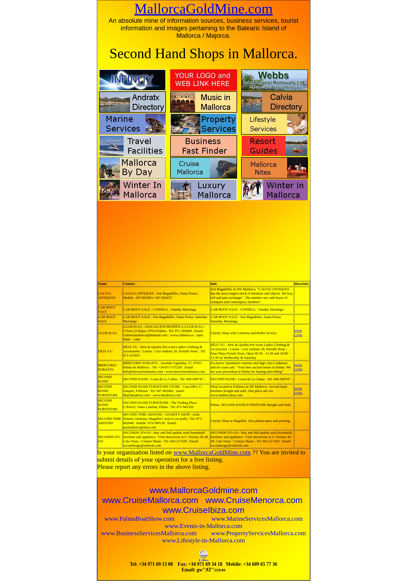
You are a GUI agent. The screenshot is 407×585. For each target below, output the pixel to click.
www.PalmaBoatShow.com (140, 518)
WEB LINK (298, 333)
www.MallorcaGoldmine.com (204, 490)
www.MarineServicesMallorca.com (257, 518)
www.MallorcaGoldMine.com (212, 452)
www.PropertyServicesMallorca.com (258, 533)
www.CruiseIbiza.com (204, 510)
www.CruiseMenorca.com (254, 500)
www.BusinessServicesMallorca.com (149, 533)
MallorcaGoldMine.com (203, 9)
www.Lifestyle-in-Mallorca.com (203, 540)
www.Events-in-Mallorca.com (203, 525)
